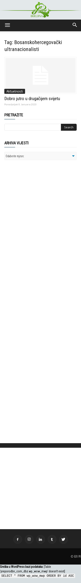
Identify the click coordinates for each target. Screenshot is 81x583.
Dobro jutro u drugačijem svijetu (32, 98)
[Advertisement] (37, 219)
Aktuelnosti (14, 91)
